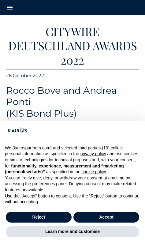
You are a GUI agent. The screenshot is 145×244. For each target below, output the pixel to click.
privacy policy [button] (93, 153)
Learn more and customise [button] (72, 231)
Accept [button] (106, 217)
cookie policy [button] (94, 171)
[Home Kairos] (72, 7)
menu (9, 7)
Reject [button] (38, 217)
